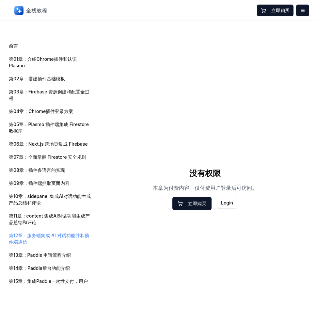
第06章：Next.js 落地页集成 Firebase (48, 144)
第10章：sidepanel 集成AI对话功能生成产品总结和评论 (50, 199)
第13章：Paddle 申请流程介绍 (40, 255)
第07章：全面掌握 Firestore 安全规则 (47, 157)
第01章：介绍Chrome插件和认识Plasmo (43, 62)
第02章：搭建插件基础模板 (37, 78)
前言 (13, 46)
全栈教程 (30, 10)
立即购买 (275, 10)
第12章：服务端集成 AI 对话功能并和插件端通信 (49, 239)
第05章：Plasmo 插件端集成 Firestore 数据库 (49, 128)
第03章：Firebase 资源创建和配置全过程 (49, 95)
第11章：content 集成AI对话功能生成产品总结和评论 (49, 219)
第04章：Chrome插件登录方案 (41, 111)
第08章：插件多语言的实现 (37, 170)
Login (227, 202)
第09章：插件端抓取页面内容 (39, 183)
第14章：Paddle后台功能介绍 (39, 268)
